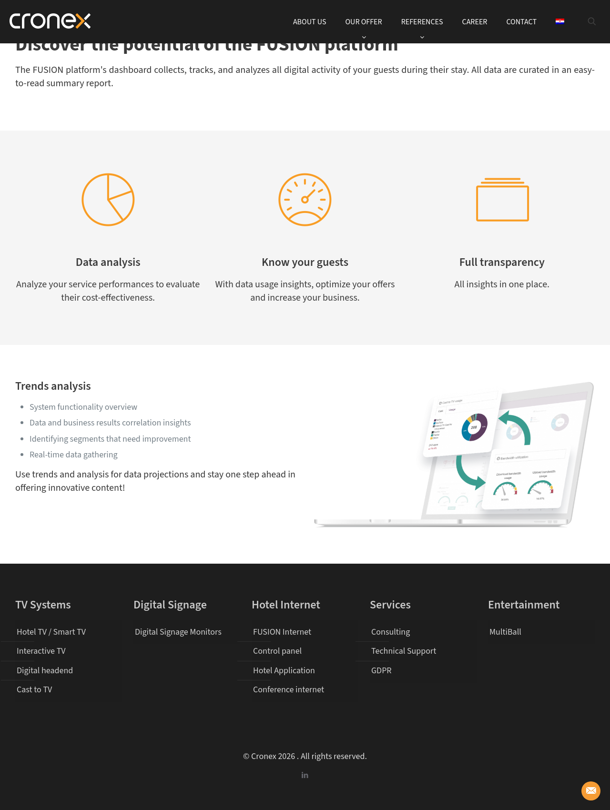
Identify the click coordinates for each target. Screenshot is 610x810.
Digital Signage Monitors (178, 632)
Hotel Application (284, 671)
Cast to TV (34, 690)
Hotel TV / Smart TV (51, 632)
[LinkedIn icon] (305, 775)
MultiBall (505, 632)
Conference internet (288, 690)
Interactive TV (41, 651)
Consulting (390, 632)
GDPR (381, 671)
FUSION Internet (282, 632)
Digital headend (45, 671)
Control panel (277, 651)
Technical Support (403, 651)
